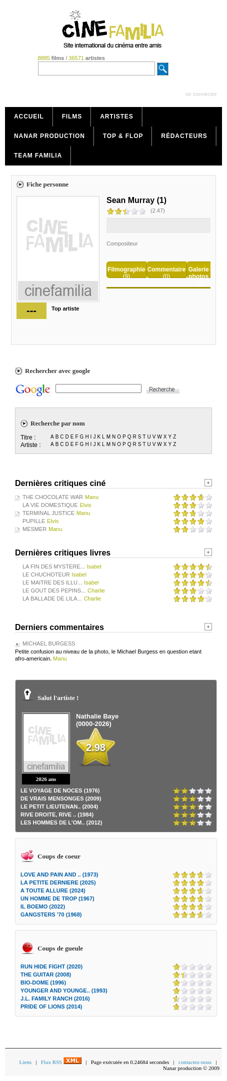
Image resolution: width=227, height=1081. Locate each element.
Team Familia (38, 155)
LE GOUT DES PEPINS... (54, 591)
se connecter (201, 94)
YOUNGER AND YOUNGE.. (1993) (64, 991)
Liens (26, 1062)
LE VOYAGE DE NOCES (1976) (60, 791)
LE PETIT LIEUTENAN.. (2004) (59, 807)
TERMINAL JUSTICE (48, 513)
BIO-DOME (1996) (43, 983)
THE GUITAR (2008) (45, 975)
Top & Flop (123, 136)
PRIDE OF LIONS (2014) (51, 1007)
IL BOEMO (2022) (42, 907)
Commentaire (167, 269)
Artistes (117, 116)
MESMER (34, 529)
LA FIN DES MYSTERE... (53, 567)
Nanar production (49, 136)
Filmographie (126, 269)
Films (72, 116)
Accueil (29, 116)
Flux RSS (61, 1062)
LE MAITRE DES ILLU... (52, 583)
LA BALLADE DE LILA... (52, 599)
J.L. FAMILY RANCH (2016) (55, 999)
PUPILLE (33, 521)
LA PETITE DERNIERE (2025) (58, 883)
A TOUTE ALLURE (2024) (53, 891)
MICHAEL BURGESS (48, 643)
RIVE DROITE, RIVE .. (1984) (57, 815)
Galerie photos (198, 273)
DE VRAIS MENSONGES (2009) (60, 799)
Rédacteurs (184, 136)
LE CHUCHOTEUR (46, 575)
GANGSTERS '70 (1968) (51, 915)
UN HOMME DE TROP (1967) (57, 899)
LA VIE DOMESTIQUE (50, 505)
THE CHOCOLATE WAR (52, 497)
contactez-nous (195, 1062)
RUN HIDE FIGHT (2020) (51, 967)
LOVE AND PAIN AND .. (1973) (59, 875)
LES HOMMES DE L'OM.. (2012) (61, 823)
